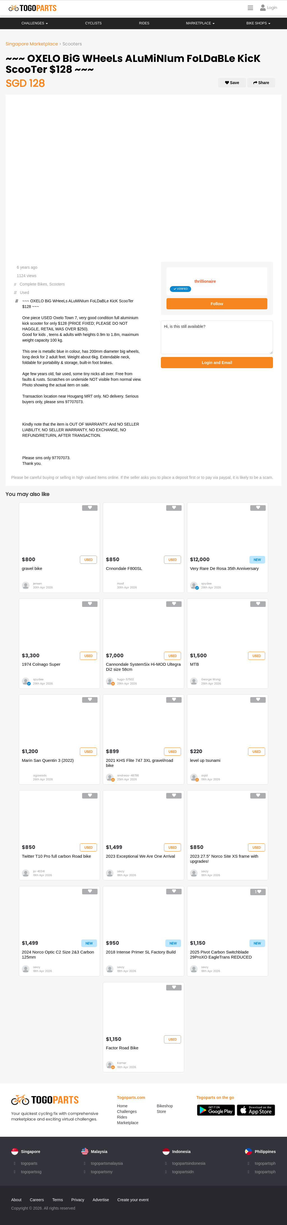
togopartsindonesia (188, 1163)
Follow (217, 303)
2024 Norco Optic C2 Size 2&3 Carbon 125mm (58, 954)
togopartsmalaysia (107, 1163)
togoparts (29, 1163)
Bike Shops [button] (258, 23)
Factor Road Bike (122, 1047)
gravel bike (32, 568)
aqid (204, 775)
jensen (37, 583)
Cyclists (93, 23)
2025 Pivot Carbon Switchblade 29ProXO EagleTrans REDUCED (221, 954)
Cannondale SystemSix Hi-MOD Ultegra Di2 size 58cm (143, 667)
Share (261, 82)
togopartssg (31, 1172)
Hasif (120, 583)
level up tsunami (205, 760)
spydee (206, 583)
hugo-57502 (125, 679)
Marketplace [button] (200, 23)
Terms (57, 1200)
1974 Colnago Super (41, 664)
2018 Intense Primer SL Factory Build (141, 952)
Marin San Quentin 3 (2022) (48, 760)
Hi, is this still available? (217, 337)
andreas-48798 (128, 775)
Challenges (35, 23)
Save (232, 82)
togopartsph (265, 1163)
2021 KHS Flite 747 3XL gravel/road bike (139, 763)
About (16, 1200)
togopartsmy (102, 1172)
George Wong (211, 679)
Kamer (121, 1063)
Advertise (100, 1200)
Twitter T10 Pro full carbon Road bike (56, 856)
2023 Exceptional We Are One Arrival (140, 856)
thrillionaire (205, 281)
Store (161, 1111)
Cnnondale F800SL (124, 568)
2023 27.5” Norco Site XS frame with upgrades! (224, 859)
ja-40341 (39, 871)
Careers (37, 1200)
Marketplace (127, 1122)
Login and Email (217, 362)
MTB (194, 664)
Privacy (77, 1200)
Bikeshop (165, 1106)
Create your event (133, 1200)
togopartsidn (183, 1172)
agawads (40, 775)
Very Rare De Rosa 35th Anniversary (224, 568)
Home (122, 1106)
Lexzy (120, 871)
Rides (144, 23)
